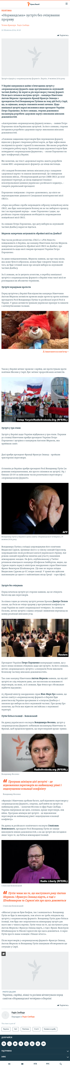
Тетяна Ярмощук (8, 25)
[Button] (63, 35)
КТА (35, 1064)
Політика (6, 11)
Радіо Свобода (23, 25)
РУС (48, 1064)
